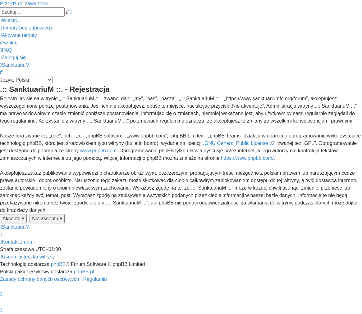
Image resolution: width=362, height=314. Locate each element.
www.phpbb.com (98, 150)
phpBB (58, 264)
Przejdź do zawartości (24, 3)
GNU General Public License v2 (239, 143)
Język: (7, 80)
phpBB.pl (84, 271)
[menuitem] (26, 27)
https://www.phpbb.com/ (247, 158)
